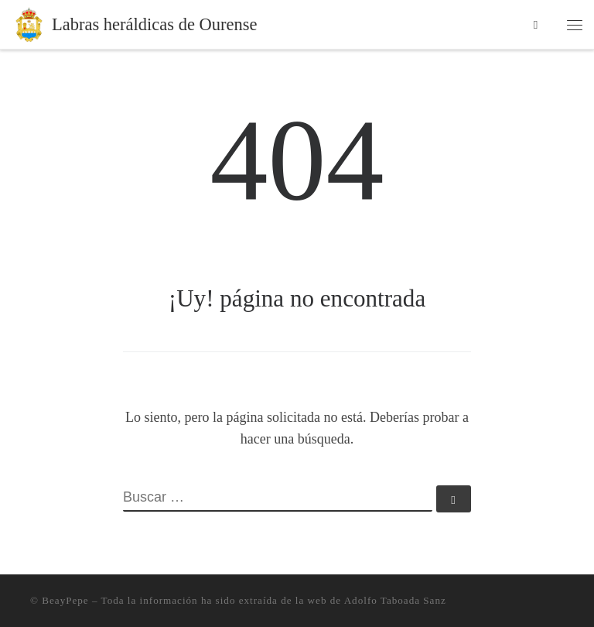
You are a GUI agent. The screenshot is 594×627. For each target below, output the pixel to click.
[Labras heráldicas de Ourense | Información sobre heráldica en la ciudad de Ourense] (29, 23)
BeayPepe (65, 600)
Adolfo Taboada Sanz (395, 600)
